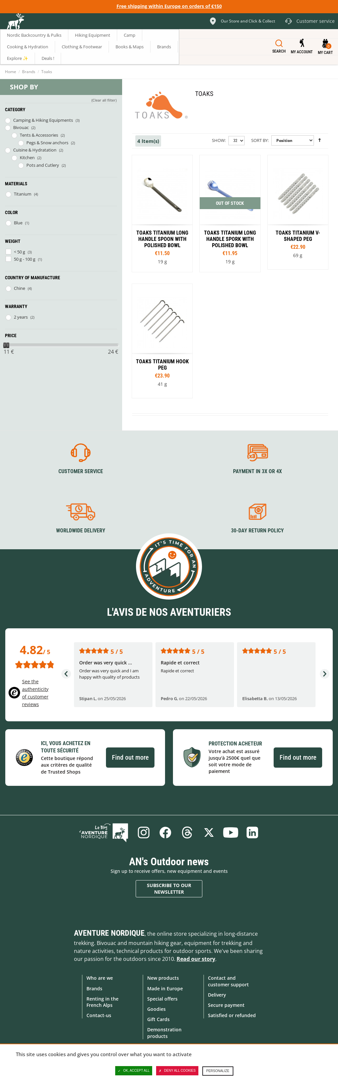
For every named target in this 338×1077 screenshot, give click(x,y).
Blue (18, 223)
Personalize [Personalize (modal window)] (217, 1071)
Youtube (230, 832)
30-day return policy (257, 530)
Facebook (165, 832)
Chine (19, 288)
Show (218, 140)
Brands (28, 71)
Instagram (143, 832)
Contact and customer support (228, 981)
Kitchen (27, 157)
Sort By (259, 140)
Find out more (130, 757)
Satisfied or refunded (232, 1015)
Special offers (162, 999)
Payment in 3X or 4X (257, 471)
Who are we (99, 978)
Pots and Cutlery (42, 165)
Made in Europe (165, 988)
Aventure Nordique (109, 933)
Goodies (156, 1009)
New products (163, 978)
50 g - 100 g (24, 259)
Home (10, 71)
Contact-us (98, 1015)
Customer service (80, 471)
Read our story (196, 959)
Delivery (217, 995)
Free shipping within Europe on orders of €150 (169, 6)
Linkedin (252, 832)
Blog (103, 832)
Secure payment (226, 1005)
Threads (187, 832)
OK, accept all (134, 1071)
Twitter (209, 832)
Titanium (22, 194)
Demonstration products (164, 1032)
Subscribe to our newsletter (169, 888)
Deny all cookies (177, 1071)
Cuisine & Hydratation (34, 150)
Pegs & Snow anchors (47, 143)
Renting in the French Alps (102, 1002)
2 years (21, 317)
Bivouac (21, 127)
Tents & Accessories (39, 135)
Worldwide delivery (80, 530)
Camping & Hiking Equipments (43, 120)
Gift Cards (158, 1019)
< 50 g (19, 252)
